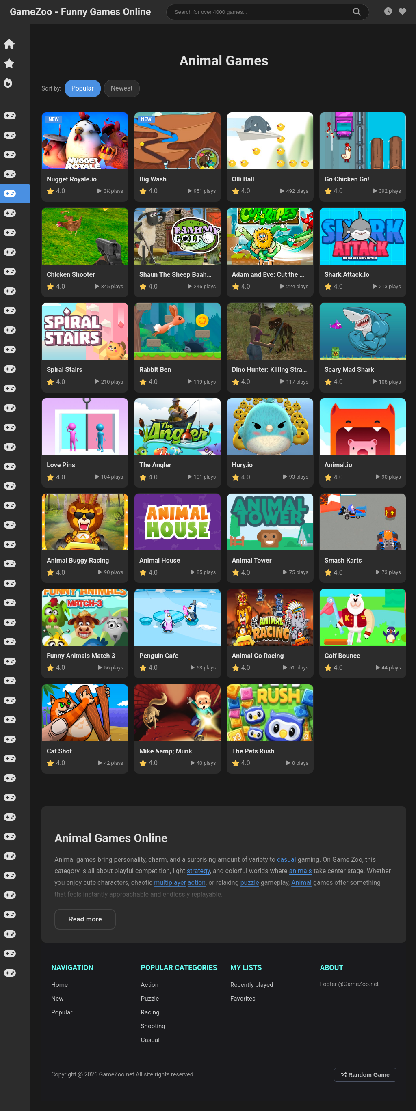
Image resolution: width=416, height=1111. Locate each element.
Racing (150, 1012)
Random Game (365, 1075)
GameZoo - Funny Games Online (80, 11)
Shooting (153, 1026)
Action (150, 984)
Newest (123, 88)
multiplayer (171, 883)
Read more (86, 919)
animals (301, 871)
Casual (150, 1040)
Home (60, 984)
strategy (199, 871)
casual (287, 859)
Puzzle (150, 998)
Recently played (252, 984)
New (58, 998)
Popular (83, 88)
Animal (302, 883)
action (197, 883)
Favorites (243, 998)
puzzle (250, 883)
